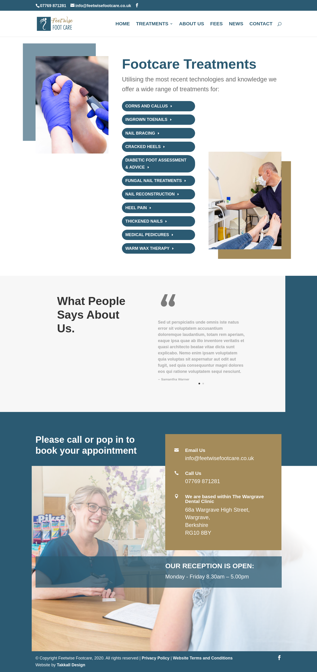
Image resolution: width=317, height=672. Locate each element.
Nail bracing (140, 133)
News (236, 24)
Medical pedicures (147, 234)
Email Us (195, 450)
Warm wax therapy (147, 248)
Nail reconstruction (150, 194)
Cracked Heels (143, 146)
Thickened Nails (144, 221)
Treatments (152, 24)
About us (191, 24)
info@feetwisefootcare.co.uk (219, 458)
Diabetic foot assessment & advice (155, 163)
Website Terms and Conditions (202, 658)
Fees (216, 24)
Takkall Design (71, 665)
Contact (260, 24)
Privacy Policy (156, 658)
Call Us (193, 473)
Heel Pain (136, 208)
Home (123, 24)
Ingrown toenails (146, 119)
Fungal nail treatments (153, 180)
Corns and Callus (146, 106)
